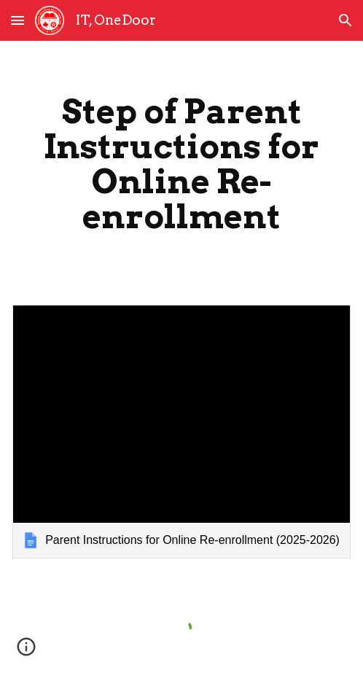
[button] (17, 20)
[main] (181, 164)
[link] (181, 432)
